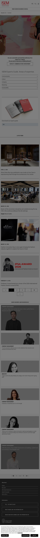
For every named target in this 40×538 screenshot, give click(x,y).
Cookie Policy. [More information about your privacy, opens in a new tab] (20, 532)
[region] (20, 531)
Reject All (34, 535)
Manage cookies (5, 535)
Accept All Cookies (25, 535)
